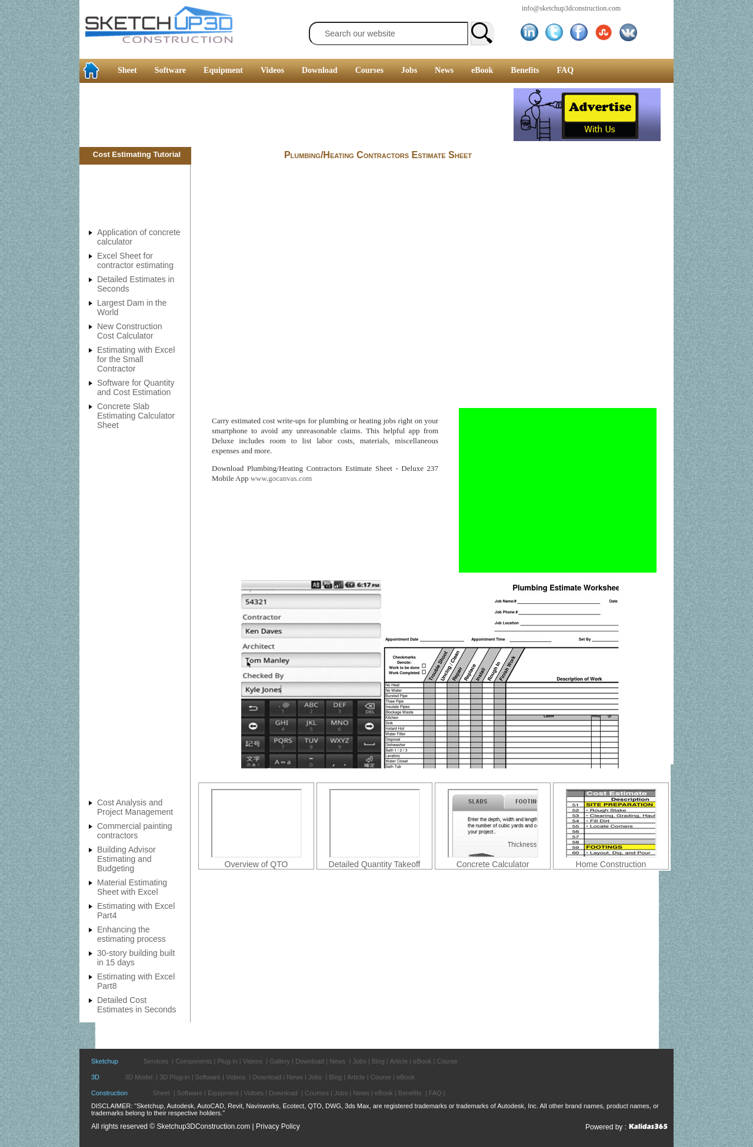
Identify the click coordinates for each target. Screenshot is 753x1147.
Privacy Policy (278, 1126)
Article (399, 1061)
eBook (482, 70)
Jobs (409, 70)
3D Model (138, 1077)
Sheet (127, 70)
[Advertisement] (296, 114)
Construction (109, 1092)
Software (170, 70)
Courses (369, 70)
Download (320, 70)
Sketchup (104, 1061)
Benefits (525, 70)
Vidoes (254, 1092)
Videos (272, 70)
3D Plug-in (174, 1077)
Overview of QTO (256, 864)
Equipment (223, 70)
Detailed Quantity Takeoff (375, 864)
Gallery (279, 1061)
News (444, 70)
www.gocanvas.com (281, 478)
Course (447, 1061)
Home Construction (611, 864)
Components (193, 1061)
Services (156, 1061)
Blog (378, 1061)
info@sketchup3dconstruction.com (571, 8)
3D (95, 1077)
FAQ (565, 70)
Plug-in (228, 1061)
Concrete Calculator (493, 864)
